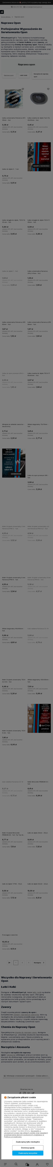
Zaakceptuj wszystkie (27, 1153)
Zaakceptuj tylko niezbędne (28, 1142)
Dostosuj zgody (27, 1148)
